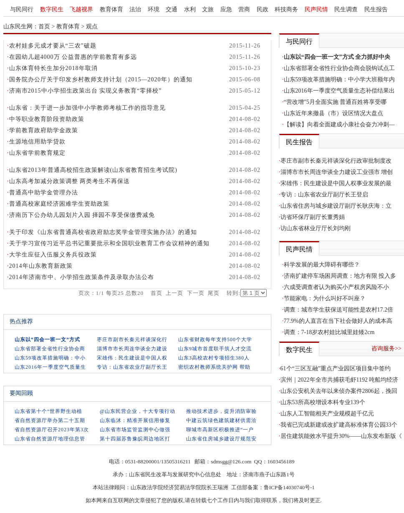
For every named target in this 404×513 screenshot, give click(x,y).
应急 (226, 9)
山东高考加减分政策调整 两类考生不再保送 (69, 181)
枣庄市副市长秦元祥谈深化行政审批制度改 (335, 161)
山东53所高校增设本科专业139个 (322, 402)
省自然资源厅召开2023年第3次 (52, 430)
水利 (190, 9)
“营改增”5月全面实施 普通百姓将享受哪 (335, 102)
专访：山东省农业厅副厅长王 (132, 367)
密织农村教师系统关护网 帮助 (214, 367)
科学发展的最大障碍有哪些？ (322, 265)
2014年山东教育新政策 (41, 266)
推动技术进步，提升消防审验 (221, 411)
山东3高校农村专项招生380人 (214, 358)
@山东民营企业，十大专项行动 (137, 411)
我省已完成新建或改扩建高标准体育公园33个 (338, 425)
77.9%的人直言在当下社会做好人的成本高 (338, 321)
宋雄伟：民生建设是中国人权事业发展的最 (335, 183)
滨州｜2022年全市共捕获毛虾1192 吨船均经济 (339, 380)
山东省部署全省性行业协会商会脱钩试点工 (339, 68)
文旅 (208, 9)
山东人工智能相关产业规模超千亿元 (327, 413)
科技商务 (286, 9)
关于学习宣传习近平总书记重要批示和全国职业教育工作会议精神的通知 (109, 243)
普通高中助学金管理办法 (43, 192)
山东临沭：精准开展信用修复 (135, 420)
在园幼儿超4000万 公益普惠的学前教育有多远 (73, 57)
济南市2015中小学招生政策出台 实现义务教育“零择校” (85, 91)
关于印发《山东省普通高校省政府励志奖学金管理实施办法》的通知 (103, 232)
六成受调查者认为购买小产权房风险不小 (336, 287)
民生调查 (346, 9)
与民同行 (21, 9)
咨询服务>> (386, 348)
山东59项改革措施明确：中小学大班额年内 (339, 79)
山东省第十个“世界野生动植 (48, 411)
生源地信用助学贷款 (37, 141)
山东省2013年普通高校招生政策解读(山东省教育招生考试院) (93, 170)
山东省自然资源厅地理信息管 (50, 439)
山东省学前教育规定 (37, 153)
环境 (153, 9)
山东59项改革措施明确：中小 (50, 358)
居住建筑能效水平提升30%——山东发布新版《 (341, 436)
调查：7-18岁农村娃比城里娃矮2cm (329, 332)
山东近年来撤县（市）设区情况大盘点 (333, 113)
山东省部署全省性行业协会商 (50, 349)
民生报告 (376, 9)
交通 (171, 9)
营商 (244, 9)
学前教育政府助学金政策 (43, 130)
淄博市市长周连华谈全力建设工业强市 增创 (336, 172)
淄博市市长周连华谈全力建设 (132, 349)
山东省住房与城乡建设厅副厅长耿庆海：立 (335, 206)
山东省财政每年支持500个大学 (215, 339)
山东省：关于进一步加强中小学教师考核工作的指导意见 (87, 108)
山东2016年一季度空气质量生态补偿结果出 (339, 91)
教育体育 (111, 9)
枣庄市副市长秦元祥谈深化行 (132, 339)
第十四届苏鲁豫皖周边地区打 (135, 439)
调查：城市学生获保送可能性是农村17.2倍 (339, 310)
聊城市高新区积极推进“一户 (220, 430)
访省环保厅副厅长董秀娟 (312, 217)
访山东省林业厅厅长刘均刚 (315, 228)
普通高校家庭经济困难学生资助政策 (59, 204)
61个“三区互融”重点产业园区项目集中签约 (335, 368)
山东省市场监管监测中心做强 (135, 430)
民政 (262, 9)
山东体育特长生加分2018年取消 (53, 68)
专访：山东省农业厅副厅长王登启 (324, 194)
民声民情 (316, 9)
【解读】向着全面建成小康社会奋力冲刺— (339, 124)
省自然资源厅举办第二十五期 (50, 420)
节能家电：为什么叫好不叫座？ (325, 298)
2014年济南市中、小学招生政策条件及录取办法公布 (81, 277)
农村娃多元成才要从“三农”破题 (52, 46)
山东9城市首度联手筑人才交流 (215, 349)
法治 (135, 9)
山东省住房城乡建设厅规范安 (221, 439)
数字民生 (51, 9)
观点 (92, 26)
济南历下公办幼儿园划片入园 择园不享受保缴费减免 (82, 215)
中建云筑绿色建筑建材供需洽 (221, 420)
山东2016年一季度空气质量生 (50, 367)
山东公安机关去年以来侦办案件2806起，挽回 (338, 391)
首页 (44, 26)
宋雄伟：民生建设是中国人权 (132, 358)
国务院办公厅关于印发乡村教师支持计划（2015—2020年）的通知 (100, 79)
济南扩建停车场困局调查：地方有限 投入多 (340, 276)
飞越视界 (81, 9)
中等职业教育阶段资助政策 (46, 119)
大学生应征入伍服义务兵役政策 (53, 254)
